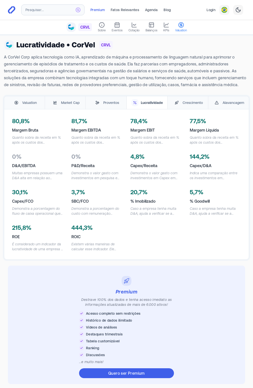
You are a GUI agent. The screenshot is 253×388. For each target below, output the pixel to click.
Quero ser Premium (126, 373)
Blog (167, 10)
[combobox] (52, 9)
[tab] (24, 102)
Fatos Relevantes (125, 10)
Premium (97, 10)
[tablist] (126, 102)
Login (211, 10)
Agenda (151, 10)
